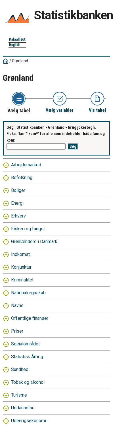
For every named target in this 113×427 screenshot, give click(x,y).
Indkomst (20, 254)
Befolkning (21, 177)
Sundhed (19, 369)
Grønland (20, 61)
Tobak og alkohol (28, 382)
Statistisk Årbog (27, 356)
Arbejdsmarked (26, 164)
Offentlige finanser (29, 318)
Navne (17, 305)
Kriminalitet (22, 280)
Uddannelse (23, 408)
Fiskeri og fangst (28, 228)
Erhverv (18, 216)
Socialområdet (25, 344)
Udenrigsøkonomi (28, 420)
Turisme (19, 395)
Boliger (18, 190)
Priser (17, 331)
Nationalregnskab (28, 292)
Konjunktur (21, 267)
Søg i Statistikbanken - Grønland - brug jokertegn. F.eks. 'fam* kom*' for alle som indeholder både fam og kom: (56, 134)
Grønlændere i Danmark (34, 241)
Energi (17, 203)
